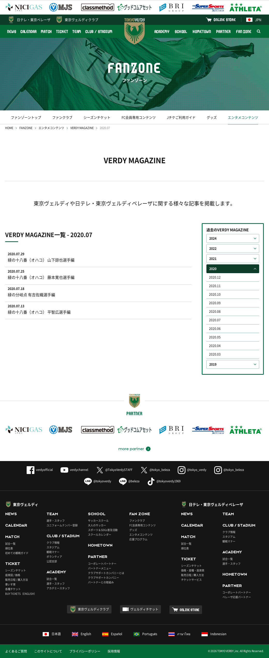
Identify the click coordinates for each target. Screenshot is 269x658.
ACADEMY (161, 31)
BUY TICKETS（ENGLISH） (20, 594)
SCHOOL (181, 31)
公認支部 (52, 561)
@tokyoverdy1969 (164, 481)
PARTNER (223, 31)
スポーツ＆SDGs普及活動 (103, 530)
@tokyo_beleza (155, 470)
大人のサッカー (97, 525)
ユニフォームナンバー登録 (62, 525)
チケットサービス (191, 580)
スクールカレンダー (99, 534)
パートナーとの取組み (101, 582)
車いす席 (10, 584)
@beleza (129, 481)
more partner (131, 449)
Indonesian (213, 634)
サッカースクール (98, 520)
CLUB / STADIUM (99, 31)
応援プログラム (138, 539)
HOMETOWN (202, 31)
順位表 (9, 548)
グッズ (212, 117)
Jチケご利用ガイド (181, 117)
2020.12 (215, 277)
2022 (212, 248)
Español (112, 634)
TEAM (76, 31)
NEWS (11, 31)
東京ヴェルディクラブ (81, 19)
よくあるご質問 (16, 651)
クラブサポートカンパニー (103, 577)
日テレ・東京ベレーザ (33, 19)
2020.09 (215, 303)
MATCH (46, 31)
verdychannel (74, 470)
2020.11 (215, 286)
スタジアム (53, 547)
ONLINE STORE (225, 20)
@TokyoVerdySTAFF (114, 470)
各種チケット (13, 589)
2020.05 (215, 337)
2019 (212, 364)
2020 (212, 268)
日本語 (52, 634)
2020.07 (215, 320)
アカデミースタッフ (58, 588)
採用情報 (114, 651)
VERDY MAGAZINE (82, 128)
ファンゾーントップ (26, 117)
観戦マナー (53, 552)
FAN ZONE (243, 31)
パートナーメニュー (99, 568)
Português (145, 634)
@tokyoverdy (97, 481)
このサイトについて (48, 651)
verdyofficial (40, 470)
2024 (212, 238)
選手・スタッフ (56, 520)
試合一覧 (10, 544)
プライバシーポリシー (84, 651)
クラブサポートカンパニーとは (106, 573)
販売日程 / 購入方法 (16, 580)
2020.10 (215, 294)
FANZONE (25, 128)
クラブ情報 (53, 542)
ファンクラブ (62, 117)
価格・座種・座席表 (192, 570)
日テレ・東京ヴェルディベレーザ (216, 504)
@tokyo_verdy (192, 470)
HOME (9, 128)
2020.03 (215, 354)
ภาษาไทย (179, 634)
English (81, 634)
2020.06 (215, 328)
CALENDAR (28, 31)
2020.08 (215, 311)
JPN (253, 19)
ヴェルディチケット (144, 609)
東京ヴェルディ (25, 504)
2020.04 (215, 345)
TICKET (62, 31)
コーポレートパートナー (102, 563)
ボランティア (54, 556)
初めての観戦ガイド (16, 553)
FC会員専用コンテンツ (139, 117)
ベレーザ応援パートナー (236, 597)
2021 (212, 258)
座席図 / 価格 (12, 575)
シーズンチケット (97, 117)
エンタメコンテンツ (243, 117)
